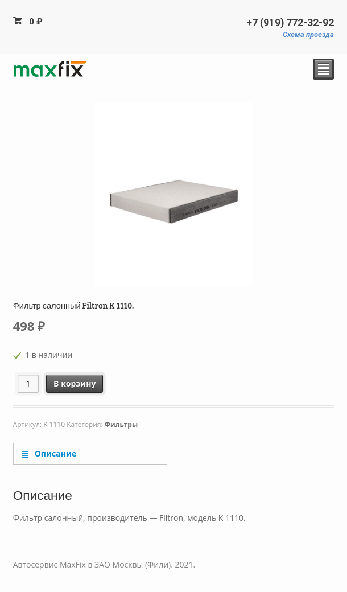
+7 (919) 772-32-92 (290, 22)
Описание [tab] (54, 453)
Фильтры (121, 424)
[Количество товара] (28, 383)
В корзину (74, 383)
